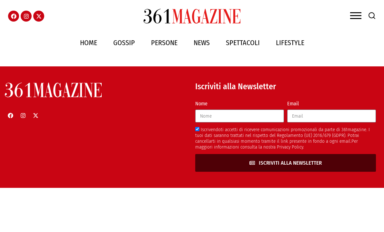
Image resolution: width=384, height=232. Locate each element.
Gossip (124, 42)
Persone (164, 42)
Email (293, 104)
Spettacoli (243, 42)
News (202, 42)
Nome (201, 104)
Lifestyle (290, 42)
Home (88, 42)
